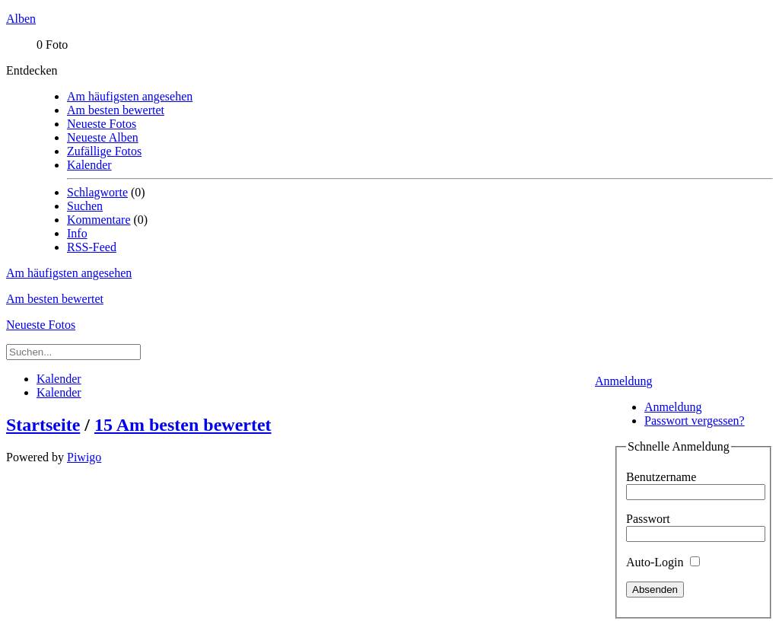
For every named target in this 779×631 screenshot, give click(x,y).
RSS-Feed (91, 247)
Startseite (43, 425)
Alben (21, 18)
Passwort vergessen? (694, 420)
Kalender (89, 164)
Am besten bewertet (115, 110)
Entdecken (32, 70)
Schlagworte (97, 192)
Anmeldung (624, 380)
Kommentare (99, 219)
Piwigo (84, 457)
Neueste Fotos (101, 123)
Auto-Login (663, 562)
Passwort (648, 518)
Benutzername (661, 476)
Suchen (85, 205)
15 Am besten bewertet (183, 425)
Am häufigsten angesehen (129, 96)
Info (77, 233)
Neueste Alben (102, 137)
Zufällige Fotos (104, 151)
